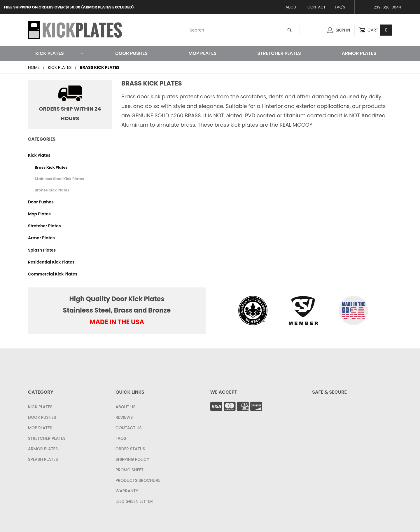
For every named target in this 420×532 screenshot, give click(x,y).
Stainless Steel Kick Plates (59, 179)
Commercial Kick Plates (52, 274)
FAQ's (340, 7)
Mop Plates (202, 53)
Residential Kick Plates (51, 262)
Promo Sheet (130, 470)
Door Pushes (131, 53)
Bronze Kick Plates (52, 190)
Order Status (130, 449)
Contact (316, 7)
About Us (126, 407)
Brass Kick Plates (51, 167)
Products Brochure (138, 480)
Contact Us (129, 428)
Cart (375, 30)
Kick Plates (59, 53)
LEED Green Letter (134, 501)
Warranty (127, 491)
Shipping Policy (132, 459)
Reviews (124, 417)
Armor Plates (359, 53)
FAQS (121, 438)
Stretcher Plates (279, 53)
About (292, 7)
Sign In (338, 30)
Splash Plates (42, 250)
